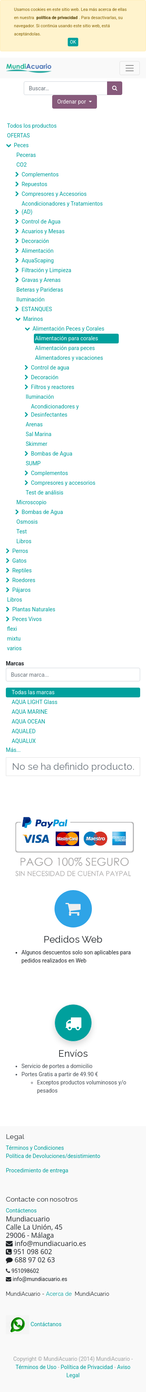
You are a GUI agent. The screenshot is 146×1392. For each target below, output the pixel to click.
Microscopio (31, 502)
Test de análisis (44, 492)
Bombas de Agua (51, 454)
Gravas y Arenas (40, 280)
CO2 (21, 165)
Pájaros (21, 590)
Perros (20, 551)
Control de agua (50, 367)
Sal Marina (38, 434)
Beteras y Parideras (39, 290)
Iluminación (30, 299)
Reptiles (22, 570)
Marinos (33, 319)
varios (14, 648)
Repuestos (34, 184)
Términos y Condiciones (35, 1148)
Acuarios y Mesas (42, 231)
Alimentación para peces (65, 348)
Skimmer (36, 444)
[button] (74, 102)
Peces (21, 145)
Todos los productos (31, 126)
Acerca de (59, 1294)
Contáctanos (34, 1324)
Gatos (19, 561)
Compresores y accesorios (63, 483)
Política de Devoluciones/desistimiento (53, 1156)
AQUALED (23, 731)
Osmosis (27, 522)
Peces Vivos (27, 619)
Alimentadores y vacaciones (69, 358)
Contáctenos (21, 1210)
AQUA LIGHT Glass (34, 702)
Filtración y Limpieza (46, 270)
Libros (24, 541)
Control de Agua (40, 221)
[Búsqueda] (114, 88)
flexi (12, 629)
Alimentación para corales (66, 338)
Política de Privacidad (87, 1367)
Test (21, 531)
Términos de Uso (36, 1367)
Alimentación (37, 251)
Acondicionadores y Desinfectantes (55, 410)
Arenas (34, 424)
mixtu (14, 638)
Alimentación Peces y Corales (68, 329)
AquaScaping (37, 260)
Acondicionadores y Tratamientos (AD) (62, 208)
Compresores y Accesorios (53, 194)
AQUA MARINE (29, 712)
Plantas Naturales (33, 609)
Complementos (39, 174)
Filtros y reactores (52, 387)
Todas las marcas (33, 692)
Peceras (26, 155)
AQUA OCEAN (28, 721)
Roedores (23, 580)
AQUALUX (24, 741)
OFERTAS (18, 135)
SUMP (33, 463)
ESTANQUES (36, 309)
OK (73, 42)
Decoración (35, 241)
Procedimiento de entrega (37, 1170)
